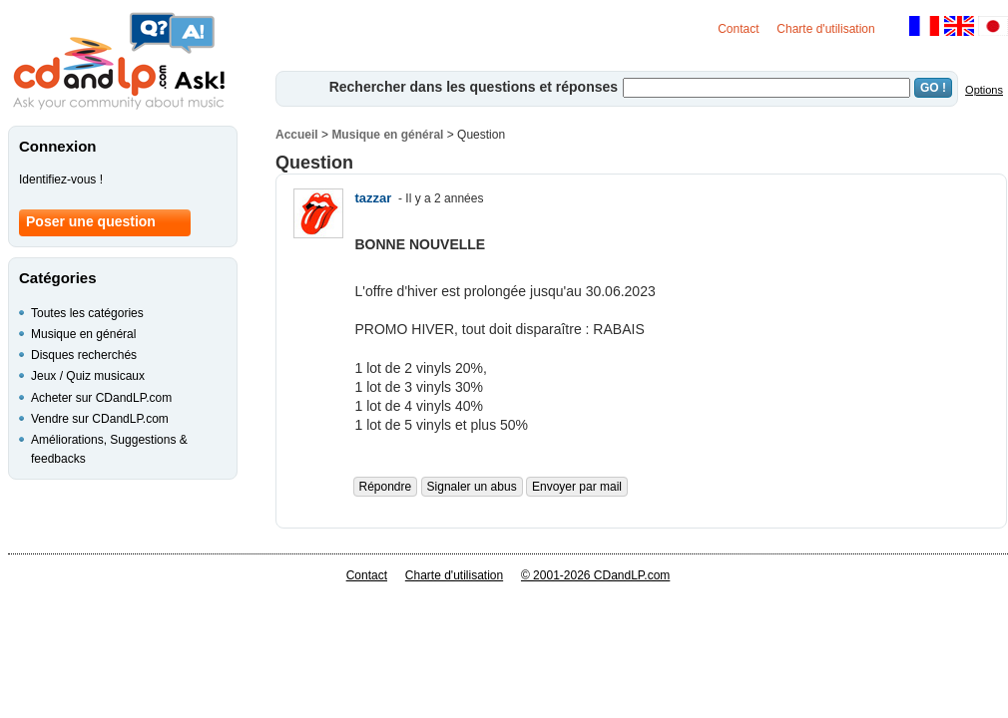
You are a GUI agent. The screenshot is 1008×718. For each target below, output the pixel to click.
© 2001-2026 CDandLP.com (595, 575)
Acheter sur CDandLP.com (101, 398)
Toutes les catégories (87, 313)
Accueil (296, 135)
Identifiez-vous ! (61, 179)
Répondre (385, 487)
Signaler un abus (472, 487)
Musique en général (387, 135)
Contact (738, 29)
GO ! (933, 88)
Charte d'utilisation (825, 29)
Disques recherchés (84, 355)
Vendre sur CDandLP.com (100, 419)
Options (984, 90)
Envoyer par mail (577, 487)
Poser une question (91, 221)
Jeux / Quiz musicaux (88, 376)
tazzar (373, 197)
